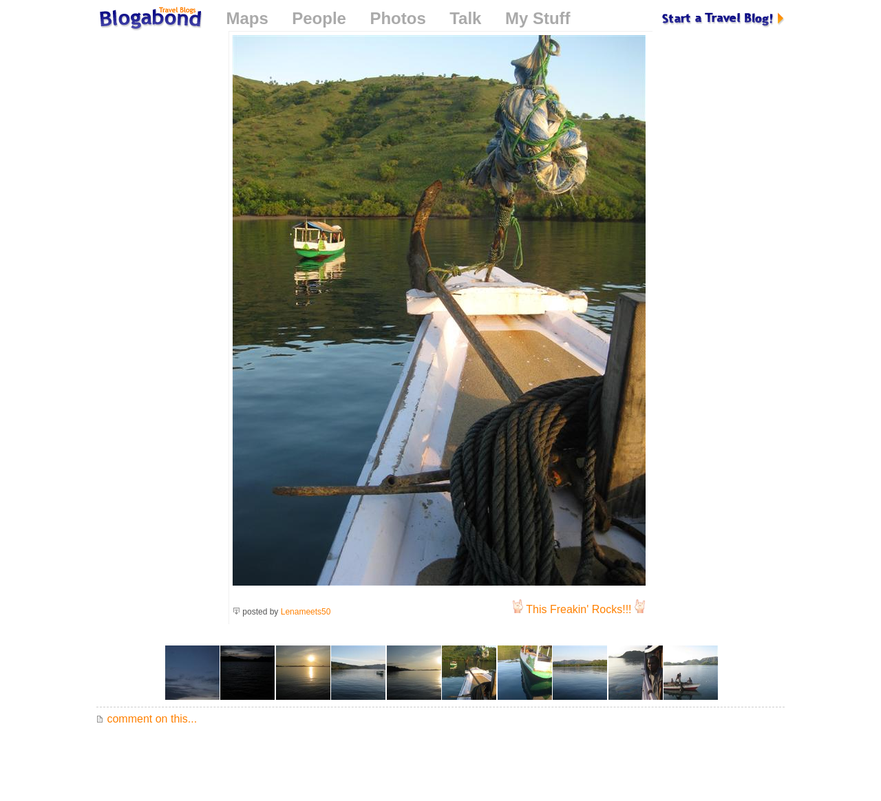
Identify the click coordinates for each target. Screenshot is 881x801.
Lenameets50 (306, 612)
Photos (397, 18)
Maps (247, 18)
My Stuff (538, 18)
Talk (465, 18)
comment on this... (146, 719)
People (319, 18)
